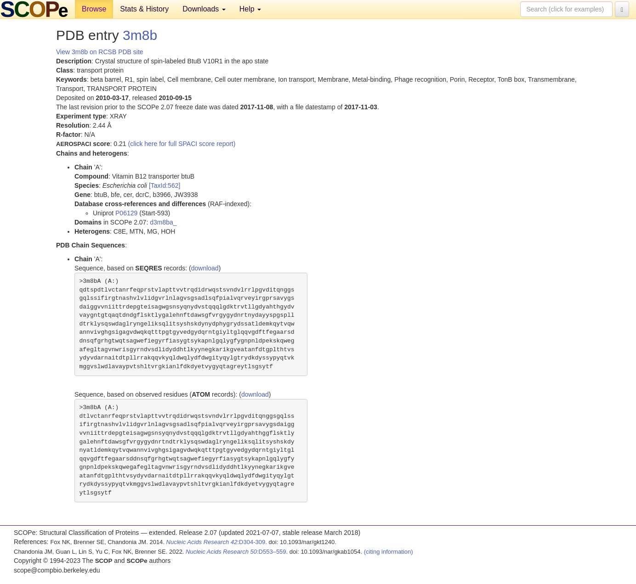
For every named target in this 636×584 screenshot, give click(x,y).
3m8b (140, 35)
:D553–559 (236, 551)
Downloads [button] (204, 9)
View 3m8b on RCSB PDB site (99, 52)
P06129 (126, 213)
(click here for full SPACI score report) (182, 143)
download (205, 268)
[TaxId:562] (165, 185)
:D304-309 (216, 542)
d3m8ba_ (163, 222)
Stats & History (144, 9)
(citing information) (388, 551)
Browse (94, 9)
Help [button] (250, 9)
